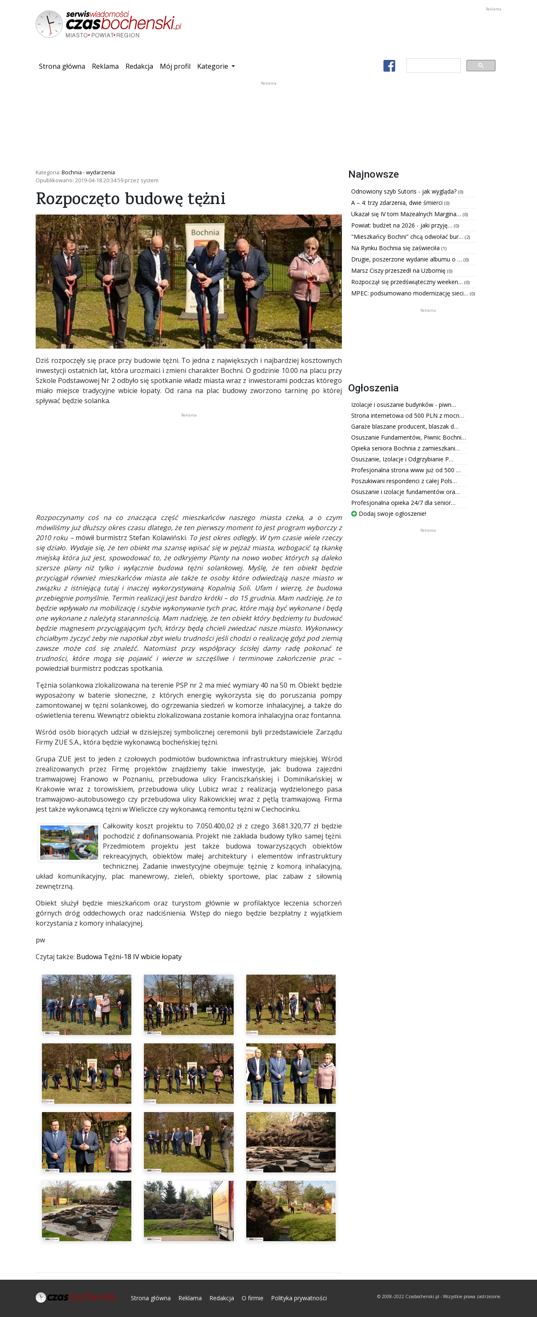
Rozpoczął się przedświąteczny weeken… (407, 282)
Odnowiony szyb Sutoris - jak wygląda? (404, 191)
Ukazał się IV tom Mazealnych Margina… (407, 214)
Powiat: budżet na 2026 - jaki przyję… (402, 225)
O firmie (252, 1298)
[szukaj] (433, 66)
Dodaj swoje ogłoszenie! (388, 513)
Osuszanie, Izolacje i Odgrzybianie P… (402, 459)
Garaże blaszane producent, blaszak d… (405, 426)
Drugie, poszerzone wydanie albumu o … (407, 259)
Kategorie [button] (213, 66)
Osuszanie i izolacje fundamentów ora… (405, 492)
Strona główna (64, 66)
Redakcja (139, 66)
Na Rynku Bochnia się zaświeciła (396, 248)
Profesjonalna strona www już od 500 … (406, 470)
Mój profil (175, 66)
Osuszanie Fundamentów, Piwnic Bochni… (408, 437)
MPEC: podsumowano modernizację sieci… (410, 293)
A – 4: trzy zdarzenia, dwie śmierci (397, 203)
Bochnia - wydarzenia (88, 172)
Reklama (105, 66)
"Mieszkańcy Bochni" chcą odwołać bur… (408, 237)
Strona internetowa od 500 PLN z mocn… (407, 415)
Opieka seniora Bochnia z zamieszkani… (405, 448)
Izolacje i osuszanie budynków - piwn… (403, 405)
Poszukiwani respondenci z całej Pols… (404, 481)
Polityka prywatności (299, 1298)
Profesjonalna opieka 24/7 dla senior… (403, 503)
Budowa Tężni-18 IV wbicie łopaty (129, 956)
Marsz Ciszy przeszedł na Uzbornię (399, 270)
